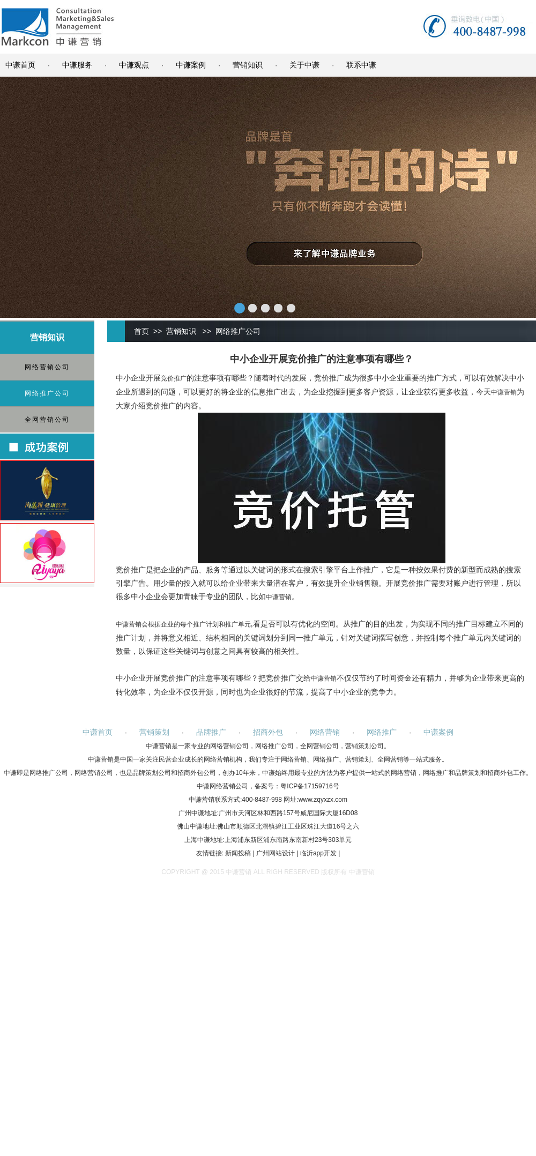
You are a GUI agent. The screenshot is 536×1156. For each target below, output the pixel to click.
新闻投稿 (238, 853)
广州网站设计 (275, 853)
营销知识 (248, 65)
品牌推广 (211, 732)
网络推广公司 (47, 393)
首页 (141, 331)
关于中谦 (304, 65)
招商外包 (268, 732)
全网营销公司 (47, 419)
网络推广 (382, 732)
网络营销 (325, 732)
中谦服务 (77, 65)
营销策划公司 (364, 746)
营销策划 (154, 732)
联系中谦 (361, 65)
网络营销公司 (47, 367)
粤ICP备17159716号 (309, 786)
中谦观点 (134, 65)
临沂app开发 (318, 853)
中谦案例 (191, 65)
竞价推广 (174, 378)
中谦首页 (20, 65)
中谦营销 (504, 392)
